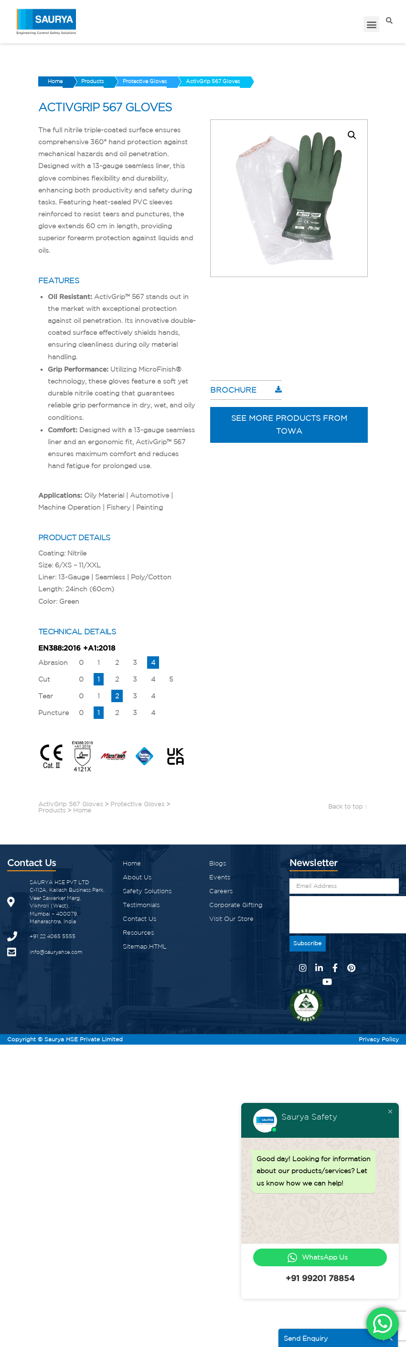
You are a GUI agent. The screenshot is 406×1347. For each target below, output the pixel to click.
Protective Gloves (157, 81)
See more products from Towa (289, 423)
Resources (138, 931)
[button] (371, 24)
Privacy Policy (379, 1038)
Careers (221, 889)
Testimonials (141, 903)
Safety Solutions (147, 889)
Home (57, 81)
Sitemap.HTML (145, 945)
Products (100, 81)
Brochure (233, 388)
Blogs (217, 862)
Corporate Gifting (236, 903)
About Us (137, 875)
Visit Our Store (231, 917)
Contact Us (139, 917)
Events (219, 875)
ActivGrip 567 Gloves (230, 81)
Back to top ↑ (348, 805)
